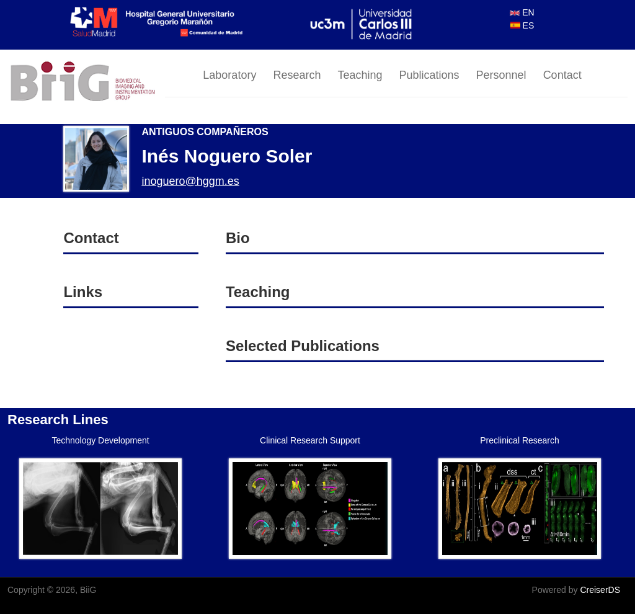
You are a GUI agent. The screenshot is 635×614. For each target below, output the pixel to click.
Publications (429, 75)
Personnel (501, 75)
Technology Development (100, 440)
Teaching (359, 75)
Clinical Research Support (310, 440)
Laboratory (229, 75)
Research (297, 75)
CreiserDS (600, 590)
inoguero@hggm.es (190, 181)
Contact (562, 75)
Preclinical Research (519, 440)
